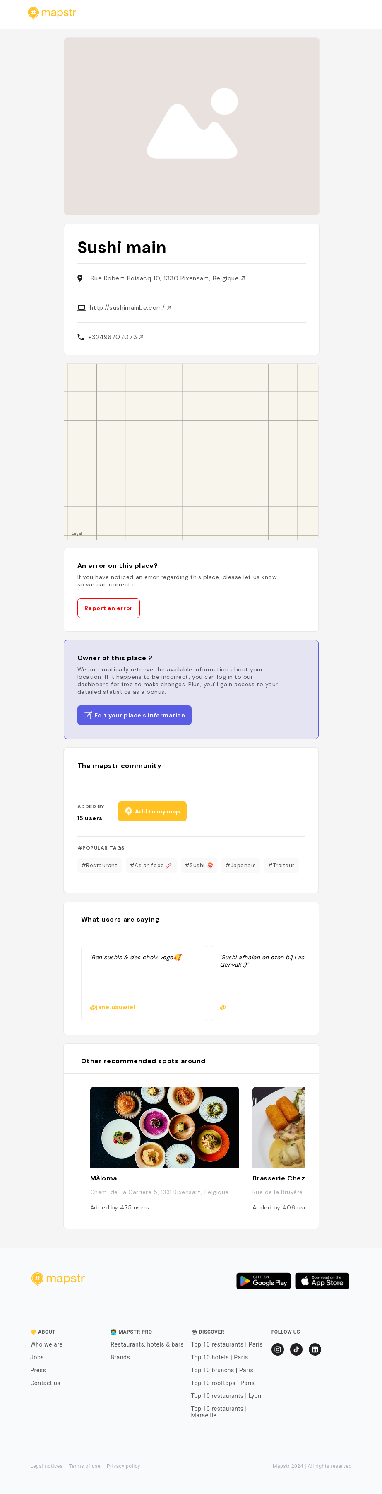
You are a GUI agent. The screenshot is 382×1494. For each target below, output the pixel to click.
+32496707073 (115, 337)
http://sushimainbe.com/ (130, 308)
